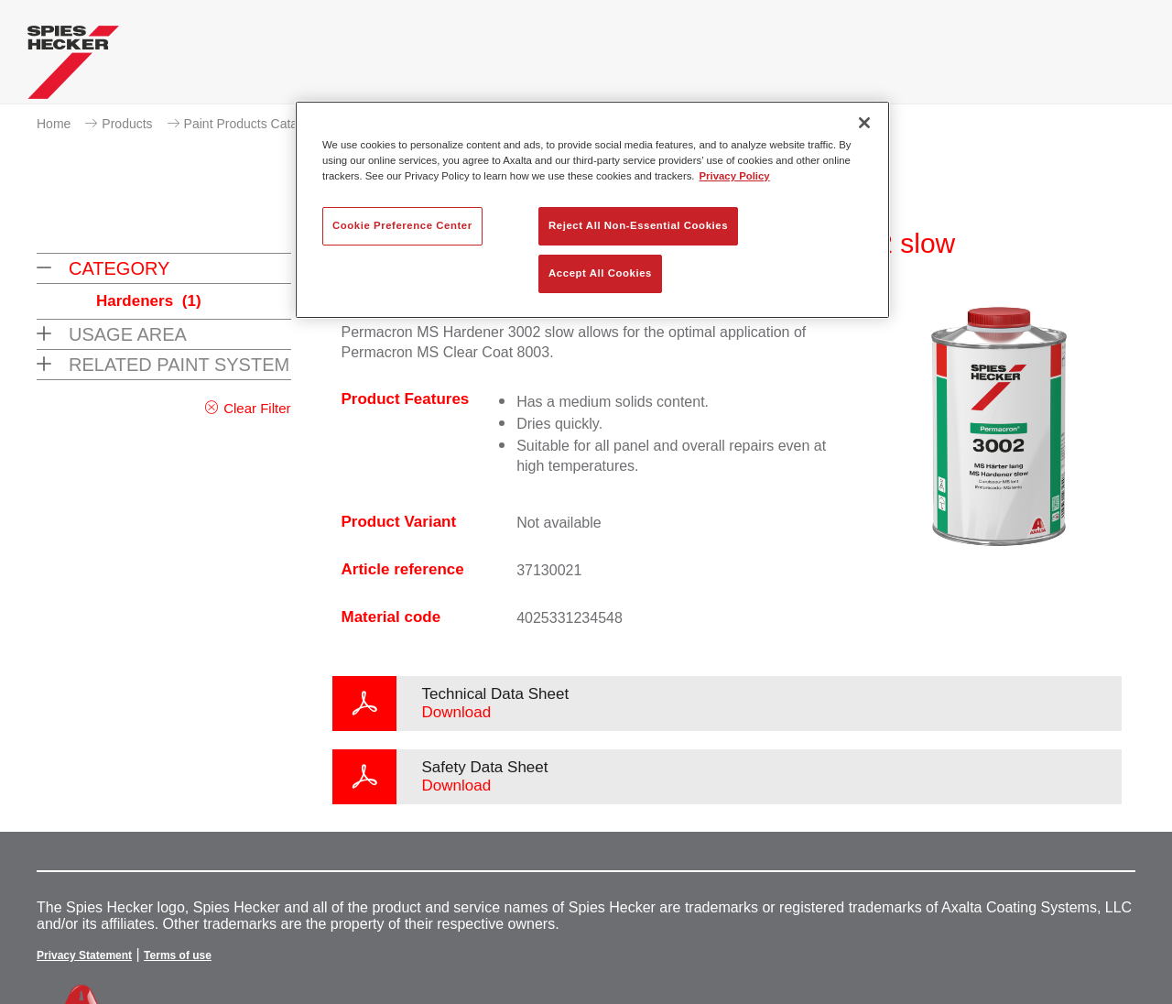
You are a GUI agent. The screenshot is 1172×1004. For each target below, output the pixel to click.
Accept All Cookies (600, 272)
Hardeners (148, 301)
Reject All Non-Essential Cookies (638, 225)
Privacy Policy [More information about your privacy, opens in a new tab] (735, 175)
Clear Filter (256, 408)
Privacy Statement (84, 955)
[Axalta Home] (73, 67)
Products (127, 123)
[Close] (864, 123)
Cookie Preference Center (402, 225)
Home (54, 123)
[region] (592, 210)
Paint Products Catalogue (257, 123)
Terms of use (178, 955)
